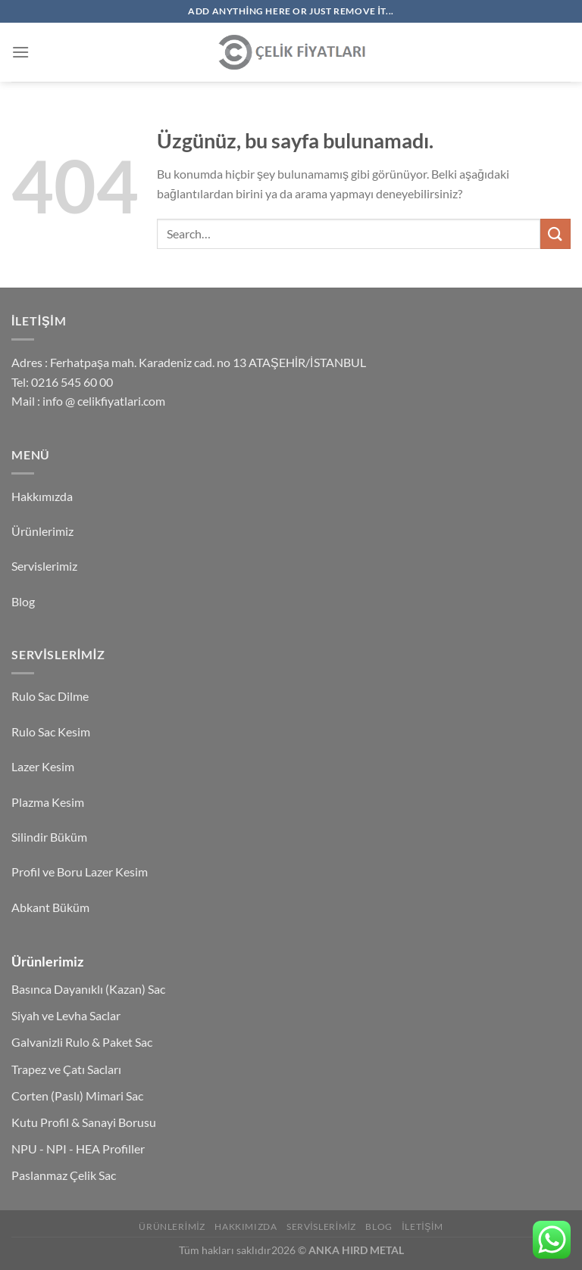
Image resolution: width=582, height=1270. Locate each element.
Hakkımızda (42, 496)
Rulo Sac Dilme (50, 696)
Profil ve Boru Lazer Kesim (79, 871)
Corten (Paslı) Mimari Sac (77, 1095)
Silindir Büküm (49, 837)
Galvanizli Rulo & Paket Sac (81, 1042)
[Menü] (20, 51)
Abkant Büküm (50, 907)
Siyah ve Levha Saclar (65, 1015)
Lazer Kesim (42, 766)
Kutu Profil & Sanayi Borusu (83, 1122)
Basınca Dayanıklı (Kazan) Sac (88, 989)
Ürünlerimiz (42, 531)
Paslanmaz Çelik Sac (63, 1175)
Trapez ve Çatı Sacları (66, 1069)
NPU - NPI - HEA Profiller (78, 1148)
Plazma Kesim (47, 802)
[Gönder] (555, 233)
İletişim (422, 1226)
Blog (23, 601)
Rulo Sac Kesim (50, 731)
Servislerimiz (44, 566)
